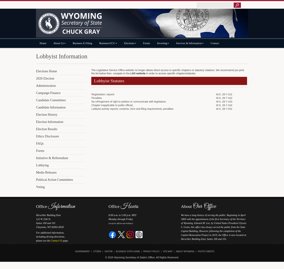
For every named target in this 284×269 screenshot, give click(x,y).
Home (43, 43)
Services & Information (190, 43)
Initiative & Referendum (52, 158)
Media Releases (46, 172)
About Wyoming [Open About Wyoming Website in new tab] (185, 251)
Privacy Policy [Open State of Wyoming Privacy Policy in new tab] (151, 251)
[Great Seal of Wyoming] (139, 234)
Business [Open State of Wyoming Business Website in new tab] (121, 251)
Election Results (46, 129)
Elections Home (46, 71)
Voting (40, 187)
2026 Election (45, 78)
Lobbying (42, 165)
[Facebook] (112, 234)
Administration (46, 85)
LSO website (138, 73)
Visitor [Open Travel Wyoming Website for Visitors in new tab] (108, 251)
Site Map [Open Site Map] (167, 251)
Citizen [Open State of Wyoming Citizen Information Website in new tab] (97, 251)
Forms (146, 43)
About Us (59, 43)
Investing (163, 43)
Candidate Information (51, 107)
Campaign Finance (48, 93)
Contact (215, 43)
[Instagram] (130, 234)
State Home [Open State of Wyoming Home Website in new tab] (133, 251)
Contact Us (56, 240)
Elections (130, 43)
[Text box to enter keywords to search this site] (215, 5)
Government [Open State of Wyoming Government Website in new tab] (82, 251)
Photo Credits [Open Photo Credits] (206, 251)
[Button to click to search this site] (237, 5)
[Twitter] (121, 234)
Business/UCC (108, 43)
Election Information (49, 122)
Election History (46, 114)
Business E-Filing (82, 43)
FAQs (40, 143)
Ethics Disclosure (47, 136)
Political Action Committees (54, 180)
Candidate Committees (51, 100)
